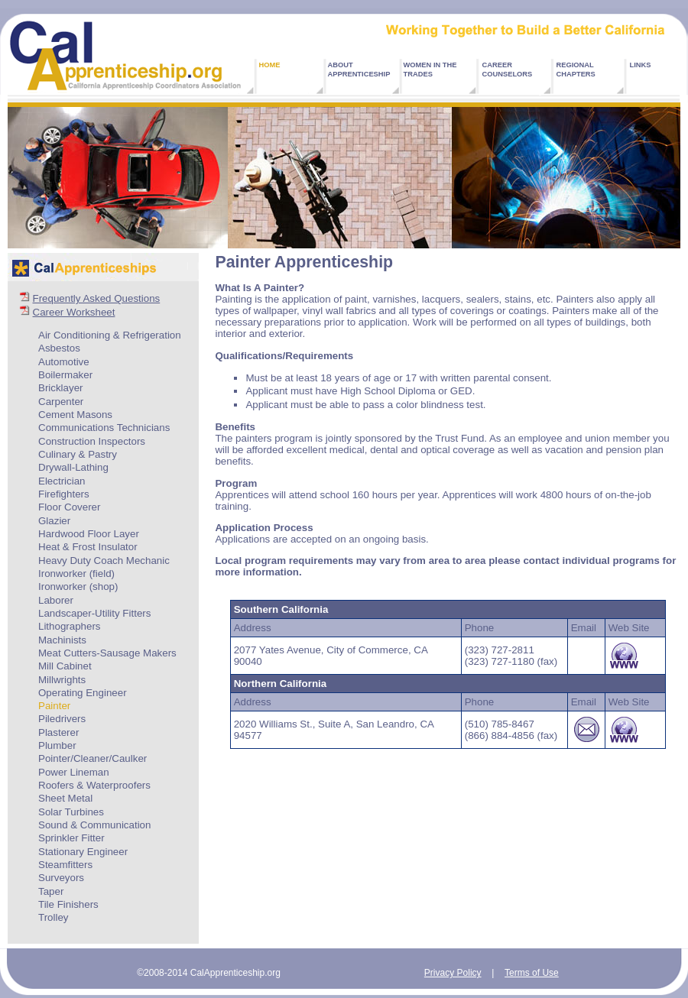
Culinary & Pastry (77, 454)
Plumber (57, 745)
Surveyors (61, 877)
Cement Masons (75, 414)
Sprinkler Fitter (71, 838)
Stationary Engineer (83, 851)
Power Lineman (73, 772)
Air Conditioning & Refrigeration (109, 335)
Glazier (54, 521)
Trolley (53, 917)
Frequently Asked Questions (97, 298)
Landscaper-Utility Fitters (94, 613)
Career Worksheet (74, 312)
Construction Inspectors (91, 441)
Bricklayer (60, 388)
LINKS (640, 65)
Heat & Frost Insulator (88, 546)
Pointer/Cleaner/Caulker (92, 758)
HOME (270, 65)
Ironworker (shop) (78, 586)
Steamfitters (65, 864)
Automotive (63, 362)
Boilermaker (65, 375)
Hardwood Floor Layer (88, 534)
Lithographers (69, 626)
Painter (54, 705)
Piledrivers (62, 718)
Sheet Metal (65, 798)
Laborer (55, 600)
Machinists (62, 640)
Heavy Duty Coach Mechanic (104, 560)
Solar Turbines (71, 812)
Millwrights (62, 679)
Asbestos (59, 348)
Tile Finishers (68, 904)
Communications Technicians (104, 427)
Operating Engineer (82, 692)
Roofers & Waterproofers (94, 785)
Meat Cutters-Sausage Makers (107, 653)
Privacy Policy (453, 972)
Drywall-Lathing (73, 467)
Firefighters (63, 494)
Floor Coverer (69, 507)
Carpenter (60, 401)
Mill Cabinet (65, 666)
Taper (50, 891)
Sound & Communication (94, 825)
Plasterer (58, 732)
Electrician (61, 481)
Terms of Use (532, 972)
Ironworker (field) (76, 573)
